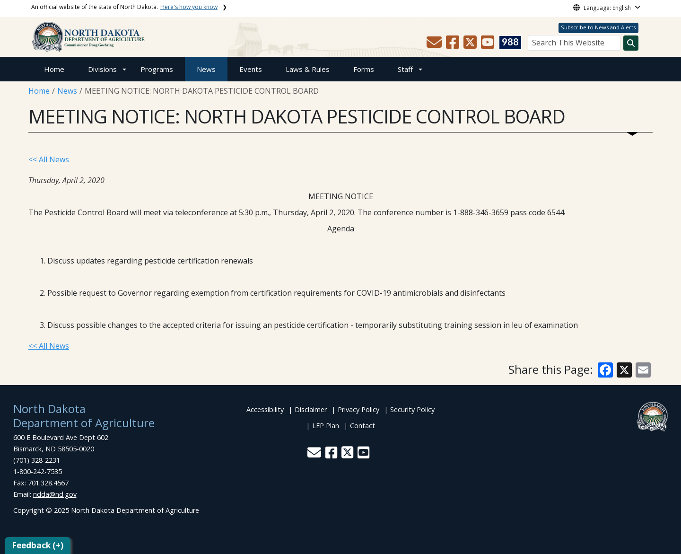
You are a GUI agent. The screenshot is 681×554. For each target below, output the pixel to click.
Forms (363, 69)
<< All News (48, 159)
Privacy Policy (358, 409)
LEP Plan (325, 425)
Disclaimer (311, 409)
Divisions (102, 69)
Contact (362, 425)
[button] (435, 45)
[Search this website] (630, 43)
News (206, 69)
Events (250, 69)
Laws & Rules (308, 69)
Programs (156, 69)
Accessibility (265, 409)
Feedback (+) (37, 545)
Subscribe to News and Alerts (598, 27)
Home (54, 69)
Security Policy (412, 409)
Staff (405, 69)
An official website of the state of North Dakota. (124, 7)
